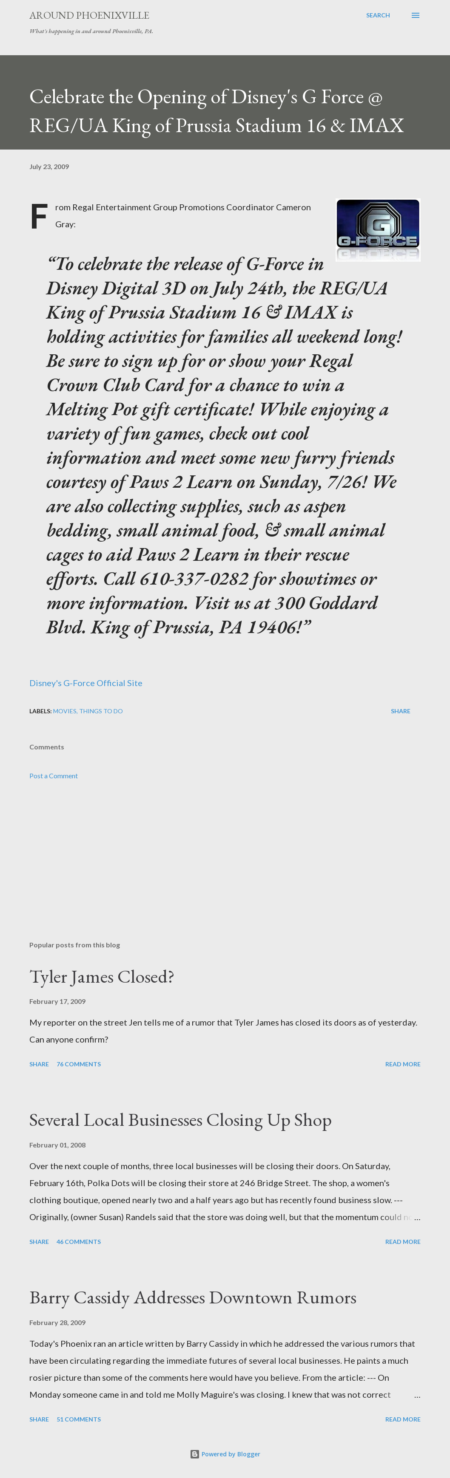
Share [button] (400, 711)
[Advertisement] (225, 867)
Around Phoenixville (89, 15)
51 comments (79, 1419)
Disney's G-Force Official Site (85, 683)
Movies (65, 711)
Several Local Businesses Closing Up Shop (180, 1119)
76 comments (79, 1064)
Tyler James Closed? (102, 976)
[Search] (378, 15)
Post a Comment (53, 775)
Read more (403, 1064)
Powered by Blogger (225, 1454)
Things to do (101, 711)
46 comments (79, 1241)
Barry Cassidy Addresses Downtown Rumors (192, 1297)
